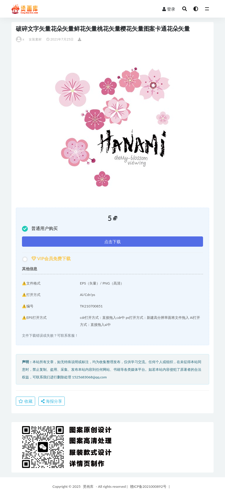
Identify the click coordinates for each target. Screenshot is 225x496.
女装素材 (35, 39)
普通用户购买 (40, 229)
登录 (168, 8)
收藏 (25, 401)
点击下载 (112, 241)
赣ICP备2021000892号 (148, 486)
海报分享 (51, 401)
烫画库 (88, 486)
